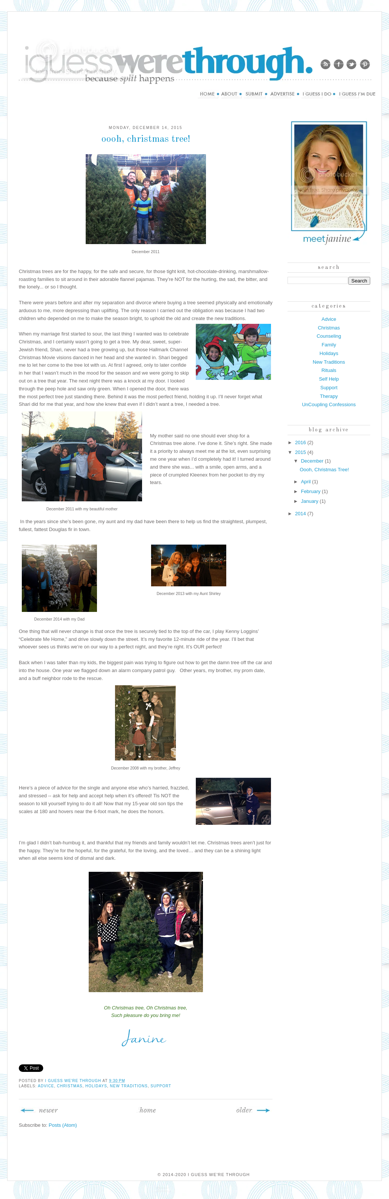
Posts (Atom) (63, 1125)
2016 (301, 442)
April (306, 481)
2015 (301, 452)
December (313, 461)
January (310, 501)
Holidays (96, 1086)
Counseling (328, 336)
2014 (301, 513)
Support (161, 1086)
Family (329, 345)
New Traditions (128, 1086)
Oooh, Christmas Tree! (145, 139)
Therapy (329, 396)
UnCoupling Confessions (329, 404)
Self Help (329, 379)
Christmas (70, 1086)
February (311, 491)
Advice (46, 1086)
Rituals (328, 370)
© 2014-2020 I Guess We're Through (203, 1174)
